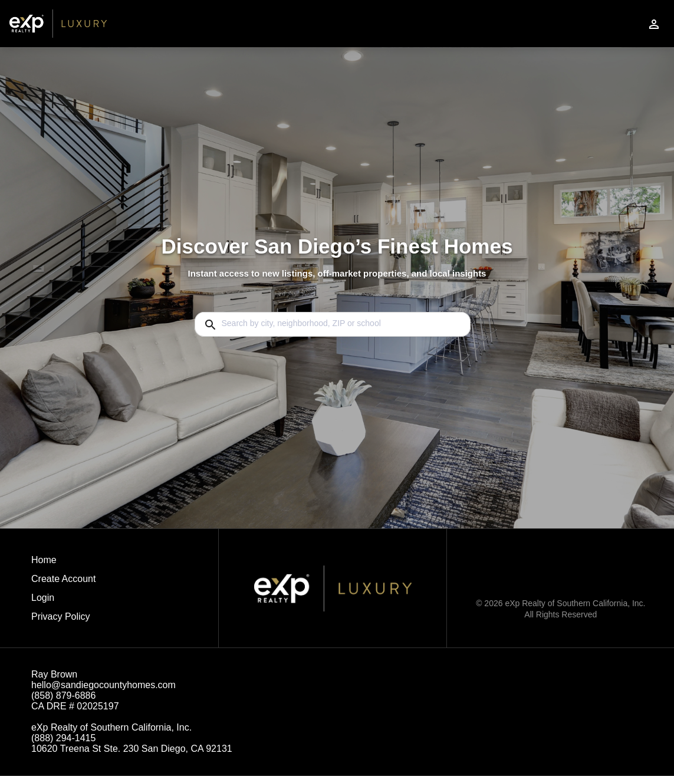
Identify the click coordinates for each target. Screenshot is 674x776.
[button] (63, 600)
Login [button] (42, 598)
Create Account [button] (63, 579)
